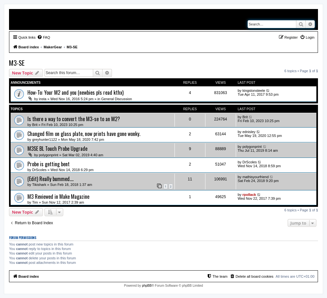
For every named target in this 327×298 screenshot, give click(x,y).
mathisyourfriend (256, 177)
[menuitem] (43, 37)
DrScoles (39, 170)
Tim (35, 202)
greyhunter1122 (44, 139)
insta (42, 99)
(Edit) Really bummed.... (50, 179)
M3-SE (17, 63)
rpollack (249, 195)
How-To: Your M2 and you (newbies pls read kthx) (75, 92)
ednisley (249, 132)
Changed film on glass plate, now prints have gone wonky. (83, 134)
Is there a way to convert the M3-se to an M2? (73, 119)
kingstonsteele (254, 90)
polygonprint (48, 155)
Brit (35, 125)
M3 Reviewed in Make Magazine (58, 196)
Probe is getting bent (48, 164)
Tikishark (39, 185)
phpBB (147, 285)
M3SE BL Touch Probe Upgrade (57, 148)
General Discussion (116, 99)
